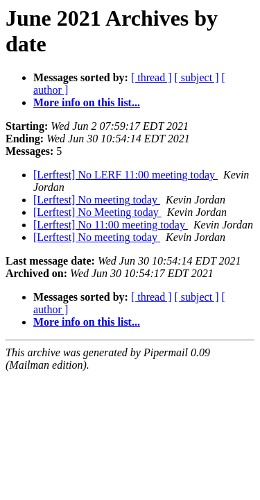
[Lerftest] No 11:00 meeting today (110, 225)
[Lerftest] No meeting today (96, 200)
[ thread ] (151, 77)
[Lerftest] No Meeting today (97, 212)
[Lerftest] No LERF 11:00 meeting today (125, 175)
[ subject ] (197, 77)
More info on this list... (86, 102)
